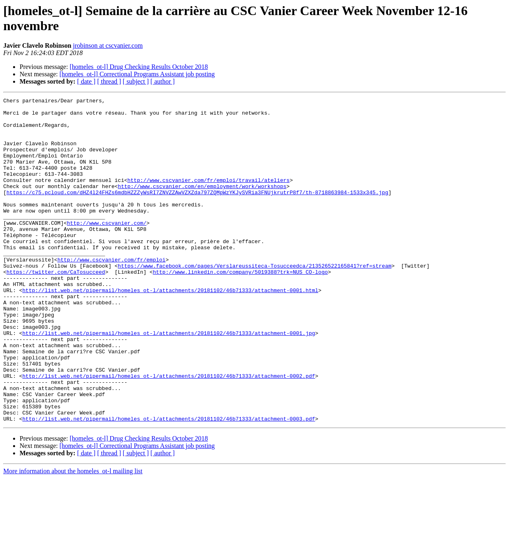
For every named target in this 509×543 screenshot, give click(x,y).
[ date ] (86, 81)
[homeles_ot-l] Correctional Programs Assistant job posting (137, 74)
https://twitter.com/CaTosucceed (56, 307)
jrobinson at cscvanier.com (108, 45)
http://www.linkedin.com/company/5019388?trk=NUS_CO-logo (240, 307)
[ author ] (162, 81)
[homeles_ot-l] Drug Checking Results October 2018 (139, 66)
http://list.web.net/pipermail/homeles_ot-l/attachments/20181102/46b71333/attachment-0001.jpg (168, 380)
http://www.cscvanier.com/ (106, 248)
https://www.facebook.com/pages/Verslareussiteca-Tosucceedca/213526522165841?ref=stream (255, 300)
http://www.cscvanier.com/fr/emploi (112, 292)
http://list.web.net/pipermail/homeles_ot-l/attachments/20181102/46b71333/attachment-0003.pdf (168, 483)
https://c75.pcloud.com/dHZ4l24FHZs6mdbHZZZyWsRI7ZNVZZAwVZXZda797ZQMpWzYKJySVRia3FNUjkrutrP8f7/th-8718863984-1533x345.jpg (197, 211)
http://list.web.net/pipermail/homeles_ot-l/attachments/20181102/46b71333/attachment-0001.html (170, 329)
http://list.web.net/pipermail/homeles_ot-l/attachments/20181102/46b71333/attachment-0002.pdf (168, 432)
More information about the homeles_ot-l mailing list (72, 535)
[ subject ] (136, 81)
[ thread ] (109, 81)
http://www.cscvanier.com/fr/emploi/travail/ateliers (208, 197)
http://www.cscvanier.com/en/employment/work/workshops (202, 204)
